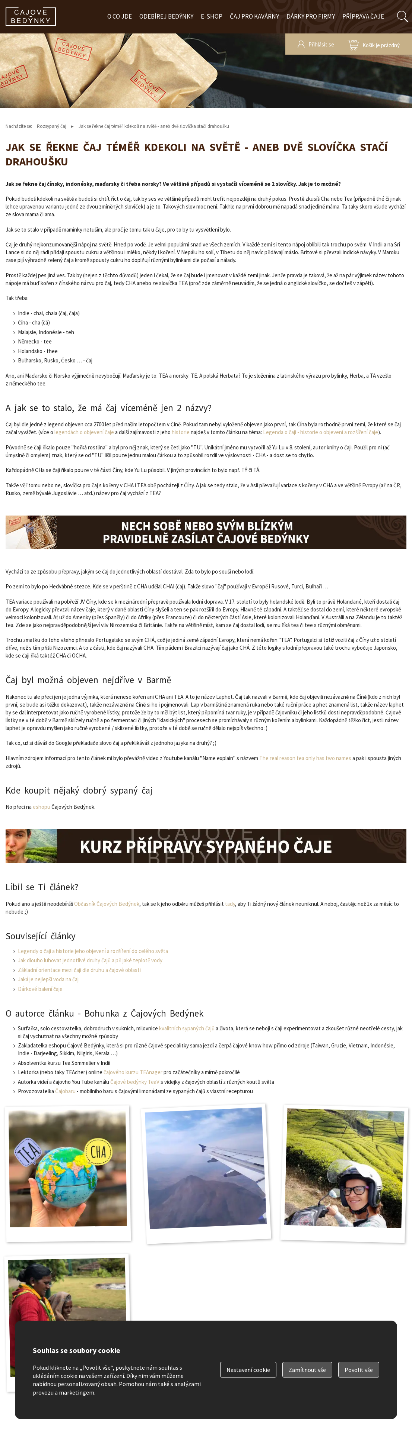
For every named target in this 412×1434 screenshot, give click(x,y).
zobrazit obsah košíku (373, 44)
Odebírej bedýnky (166, 16)
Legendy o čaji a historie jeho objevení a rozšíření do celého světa (93, 951)
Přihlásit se (321, 44)
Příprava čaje (363, 16)
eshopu (41, 806)
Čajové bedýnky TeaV (134, 1081)
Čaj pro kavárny (254, 16)
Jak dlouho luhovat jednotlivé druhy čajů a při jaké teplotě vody (90, 960)
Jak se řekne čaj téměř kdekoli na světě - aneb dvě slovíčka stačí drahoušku (154, 126)
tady (230, 903)
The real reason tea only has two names (305, 758)
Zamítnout (307, 1369)
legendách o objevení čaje (84, 432)
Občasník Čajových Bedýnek (106, 903)
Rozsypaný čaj (51, 126)
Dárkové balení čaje (40, 988)
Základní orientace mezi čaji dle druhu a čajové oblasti (79, 969)
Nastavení (248, 1369)
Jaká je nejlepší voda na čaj (48, 979)
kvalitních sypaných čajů (187, 1028)
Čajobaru (65, 1091)
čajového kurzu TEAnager (133, 1072)
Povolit (359, 1369)
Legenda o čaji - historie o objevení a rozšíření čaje (320, 432)
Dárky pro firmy (310, 16)
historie (181, 432)
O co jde (119, 16)
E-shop (211, 16)
